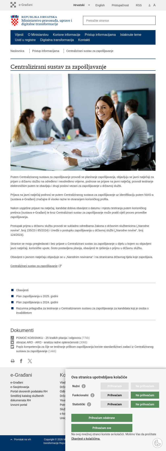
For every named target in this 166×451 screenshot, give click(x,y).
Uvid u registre (25, 40)
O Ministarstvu (38, 34)
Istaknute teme (130, 34)
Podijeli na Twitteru (30, 361)
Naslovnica (17, 51)
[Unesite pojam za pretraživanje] (115, 20)
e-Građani (16, 382)
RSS (139, 5)
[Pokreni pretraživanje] (150, 20)
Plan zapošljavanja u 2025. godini (37, 296)
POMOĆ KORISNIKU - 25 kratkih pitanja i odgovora (48, 337)
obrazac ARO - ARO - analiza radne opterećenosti (47, 342)
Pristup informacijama (100, 34)
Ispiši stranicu (12, 361)
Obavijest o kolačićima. (85, 438)
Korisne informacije (66, 34)
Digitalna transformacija (57, 40)
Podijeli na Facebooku (21, 361)
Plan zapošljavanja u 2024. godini (37, 302)
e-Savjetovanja (19, 387)
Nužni (76, 394)
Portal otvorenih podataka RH (29, 391)
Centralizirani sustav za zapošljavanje (89, 51)
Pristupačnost (120, 5)
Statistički (78, 412)
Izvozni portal (18, 404)
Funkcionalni (80, 403)
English (100, 5)
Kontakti (84, 40)
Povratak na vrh (22, 439)
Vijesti (19, 34)
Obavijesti (22, 290)
